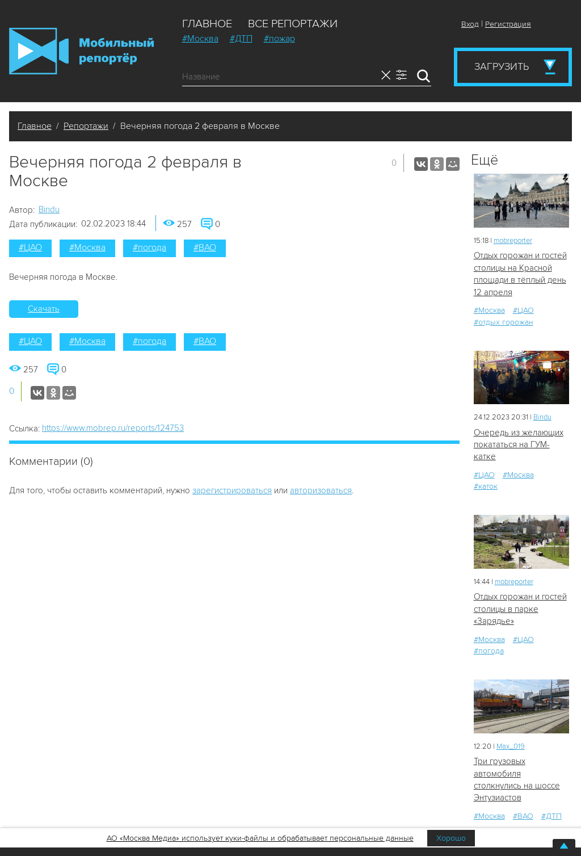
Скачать (44, 309)
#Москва (200, 38)
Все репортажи (293, 24)
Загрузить (501, 66)
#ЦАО (30, 247)
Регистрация (508, 24)
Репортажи (86, 126)
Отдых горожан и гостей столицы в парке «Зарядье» (520, 608)
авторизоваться (321, 490)
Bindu (49, 209)
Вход (470, 24)
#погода (149, 247)
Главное (207, 24)
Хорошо (451, 838)
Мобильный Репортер (81, 51)
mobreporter (513, 240)
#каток (486, 486)
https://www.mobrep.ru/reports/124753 (113, 428)
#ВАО (204, 247)
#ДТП (241, 38)
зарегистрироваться (232, 490)
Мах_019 (510, 746)
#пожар (279, 38)
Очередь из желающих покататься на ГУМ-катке (518, 444)
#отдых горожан (503, 322)
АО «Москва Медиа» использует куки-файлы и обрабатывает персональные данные (260, 838)
